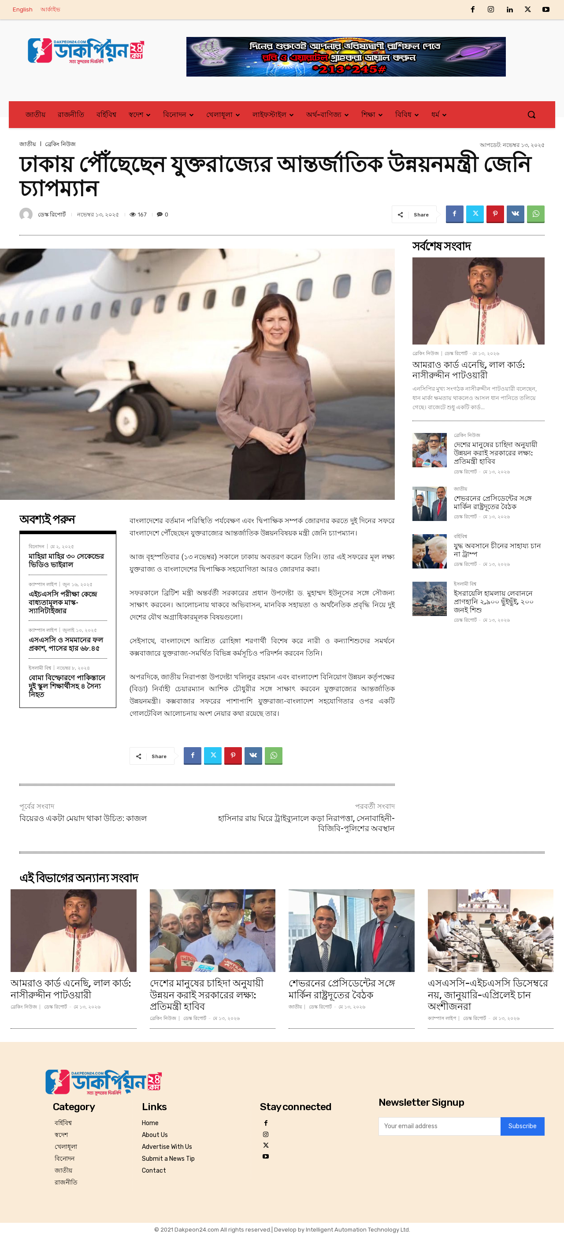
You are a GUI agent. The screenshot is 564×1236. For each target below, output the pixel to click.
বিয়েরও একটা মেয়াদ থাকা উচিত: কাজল (83, 818)
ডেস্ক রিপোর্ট (52, 214)
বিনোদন (37, 546)
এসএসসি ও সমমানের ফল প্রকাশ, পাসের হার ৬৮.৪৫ (66, 644)
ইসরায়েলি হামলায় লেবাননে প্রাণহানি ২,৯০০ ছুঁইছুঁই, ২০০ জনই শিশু (494, 601)
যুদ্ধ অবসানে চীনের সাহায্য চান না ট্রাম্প (497, 550)
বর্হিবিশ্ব (460, 536)
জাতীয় (27, 144)
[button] (531, 114)
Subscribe (522, 1126)
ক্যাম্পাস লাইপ (43, 584)
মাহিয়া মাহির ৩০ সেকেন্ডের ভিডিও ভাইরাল (66, 560)
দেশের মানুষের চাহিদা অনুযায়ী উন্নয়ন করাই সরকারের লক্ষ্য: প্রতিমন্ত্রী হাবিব (496, 453)
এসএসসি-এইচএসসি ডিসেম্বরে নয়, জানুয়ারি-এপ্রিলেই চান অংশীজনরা (488, 994)
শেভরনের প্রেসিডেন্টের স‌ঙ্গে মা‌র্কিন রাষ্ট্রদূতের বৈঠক (493, 502)
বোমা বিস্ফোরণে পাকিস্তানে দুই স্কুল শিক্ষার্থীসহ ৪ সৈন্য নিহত (67, 686)
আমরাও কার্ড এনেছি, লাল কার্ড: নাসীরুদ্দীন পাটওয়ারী (468, 370)
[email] (439, 1126)
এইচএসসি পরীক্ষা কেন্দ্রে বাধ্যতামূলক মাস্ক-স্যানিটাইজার (63, 602)
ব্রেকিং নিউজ (60, 144)
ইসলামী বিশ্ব (40, 667)
